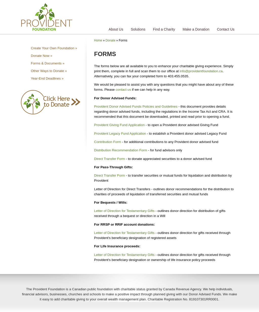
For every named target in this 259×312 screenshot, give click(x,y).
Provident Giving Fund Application (119, 125)
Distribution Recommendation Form (120, 150)
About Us (116, 29)
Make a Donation (196, 29)
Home (98, 40)
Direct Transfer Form (109, 159)
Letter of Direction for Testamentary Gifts (124, 211)
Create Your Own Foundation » (54, 48)
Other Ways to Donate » (49, 71)
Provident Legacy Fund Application (120, 133)
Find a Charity (164, 29)
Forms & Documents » (47, 63)
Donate (110, 40)
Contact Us (225, 29)
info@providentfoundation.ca (201, 71)
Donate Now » (41, 56)
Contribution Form (107, 142)
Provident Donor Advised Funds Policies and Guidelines (136, 106)
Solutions (138, 29)
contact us (123, 89)
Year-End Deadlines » (47, 78)
